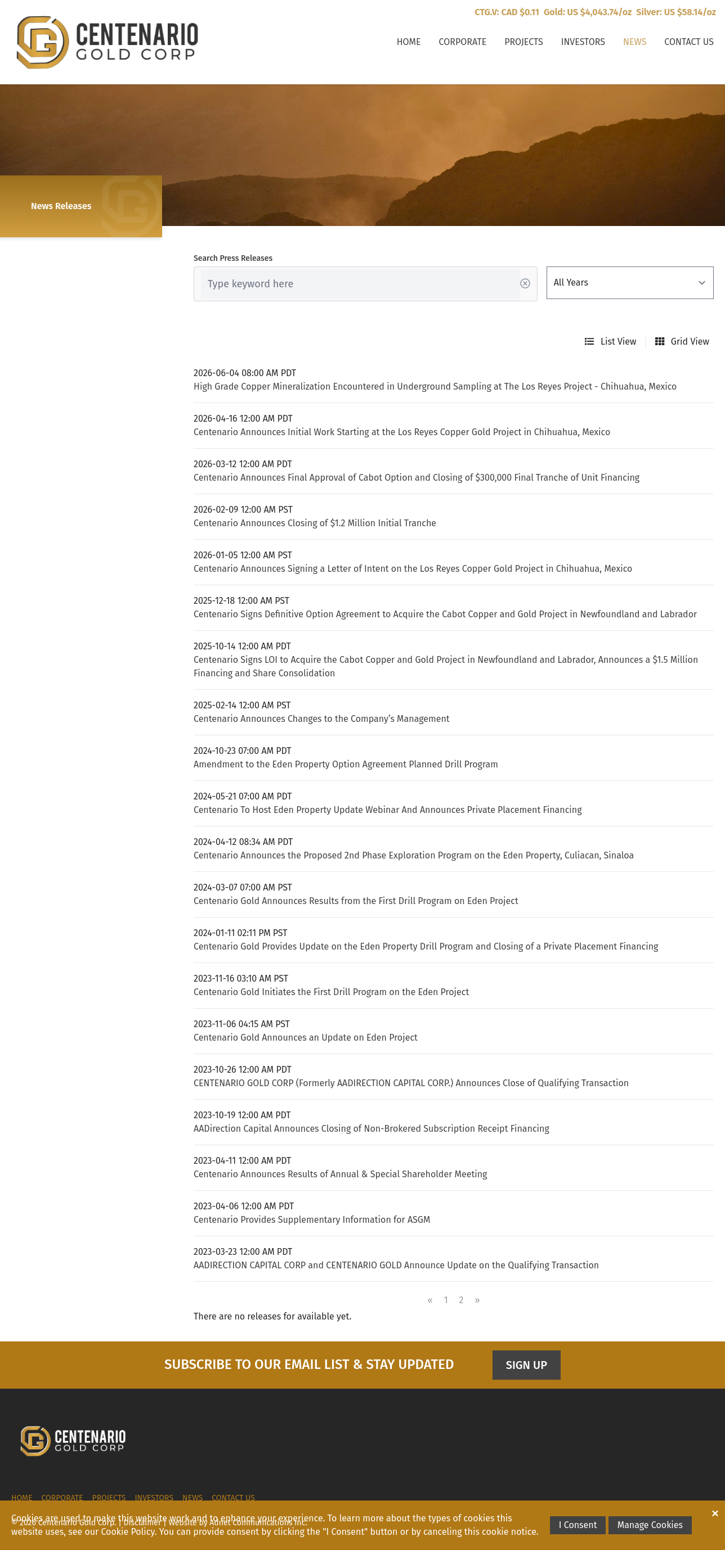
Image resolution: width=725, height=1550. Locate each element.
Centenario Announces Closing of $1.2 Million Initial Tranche (315, 523)
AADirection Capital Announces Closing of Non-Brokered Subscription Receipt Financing (371, 1128)
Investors (583, 42)
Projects (523, 42)
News (634, 42)
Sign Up (526, 1365)
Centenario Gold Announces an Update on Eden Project (306, 1037)
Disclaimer (143, 1523)
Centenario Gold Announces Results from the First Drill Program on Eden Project (356, 901)
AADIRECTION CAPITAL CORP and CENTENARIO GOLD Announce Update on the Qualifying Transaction (396, 1265)
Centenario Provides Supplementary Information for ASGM (312, 1219)
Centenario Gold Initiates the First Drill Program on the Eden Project (331, 992)
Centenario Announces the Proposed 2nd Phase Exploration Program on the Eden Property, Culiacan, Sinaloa (414, 855)
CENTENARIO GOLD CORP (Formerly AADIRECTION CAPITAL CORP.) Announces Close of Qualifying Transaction (411, 1083)
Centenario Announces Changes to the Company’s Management (322, 718)
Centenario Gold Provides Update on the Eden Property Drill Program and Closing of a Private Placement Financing (426, 946)
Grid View (682, 341)
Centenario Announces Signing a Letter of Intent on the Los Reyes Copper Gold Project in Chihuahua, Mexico (413, 568)
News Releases (61, 206)
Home (409, 42)
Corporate (463, 42)
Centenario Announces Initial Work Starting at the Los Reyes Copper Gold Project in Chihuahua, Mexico (402, 432)
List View (611, 341)
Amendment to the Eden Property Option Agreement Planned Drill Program (346, 764)
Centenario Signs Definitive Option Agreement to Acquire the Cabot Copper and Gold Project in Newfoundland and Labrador (445, 614)
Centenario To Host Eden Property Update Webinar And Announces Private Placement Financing (388, 810)
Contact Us (689, 42)
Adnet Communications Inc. (258, 1523)
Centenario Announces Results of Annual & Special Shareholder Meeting (340, 1174)
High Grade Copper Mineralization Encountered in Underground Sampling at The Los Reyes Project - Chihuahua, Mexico (435, 386)
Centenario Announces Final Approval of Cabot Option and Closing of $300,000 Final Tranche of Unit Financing (416, 477)
